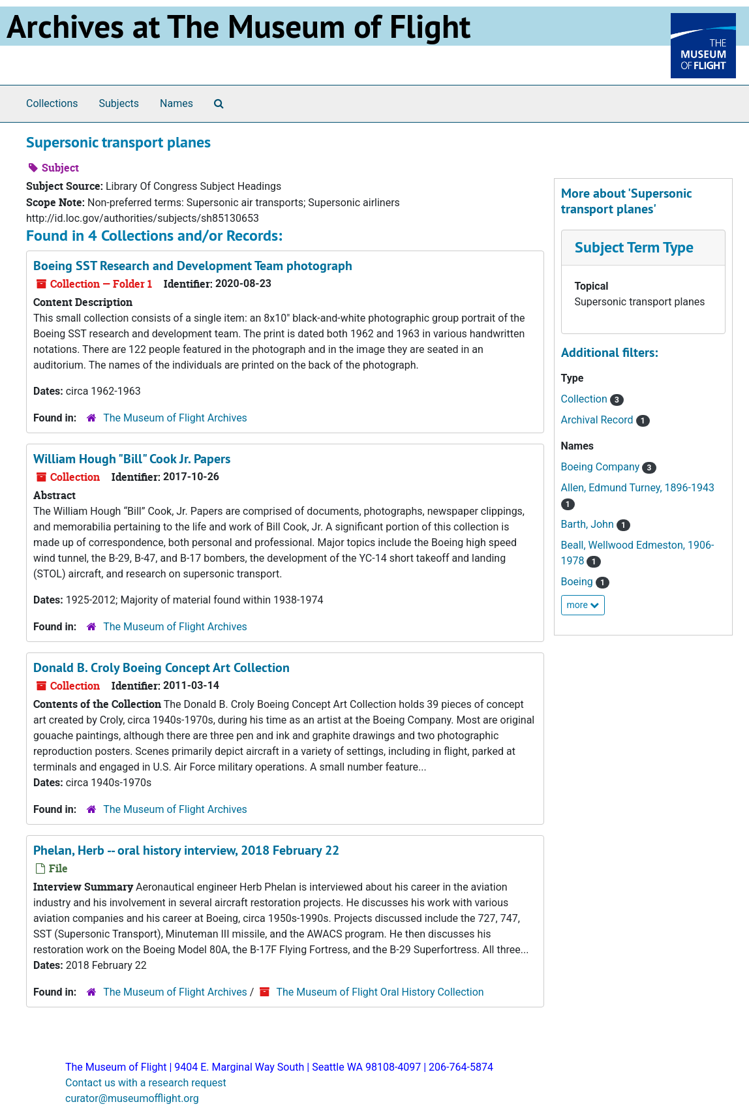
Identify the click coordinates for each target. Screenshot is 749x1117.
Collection (585, 399)
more (583, 605)
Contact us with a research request (145, 1083)
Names (176, 103)
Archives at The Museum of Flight (238, 26)
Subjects (119, 103)
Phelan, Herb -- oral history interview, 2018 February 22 (186, 850)
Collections (52, 103)
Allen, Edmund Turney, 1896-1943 (637, 488)
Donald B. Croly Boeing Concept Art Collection (161, 667)
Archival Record (598, 420)
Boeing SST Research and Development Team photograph (192, 265)
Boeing (578, 581)
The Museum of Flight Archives (175, 418)
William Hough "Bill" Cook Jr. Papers (131, 458)
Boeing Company (602, 467)
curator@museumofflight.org (132, 1098)
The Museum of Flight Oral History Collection (379, 992)
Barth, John (589, 524)
